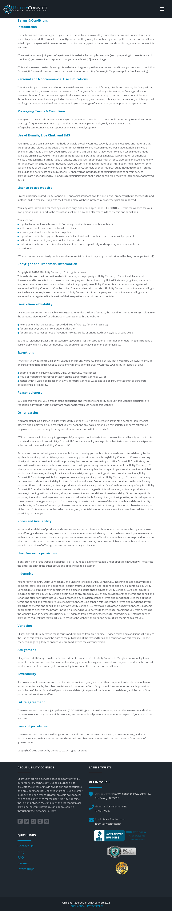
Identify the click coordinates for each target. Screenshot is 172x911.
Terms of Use (77, 906)
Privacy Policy (95, 906)
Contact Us (26, 846)
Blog (21, 851)
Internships (26, 869)
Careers (23, 863)
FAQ (21, 857)
